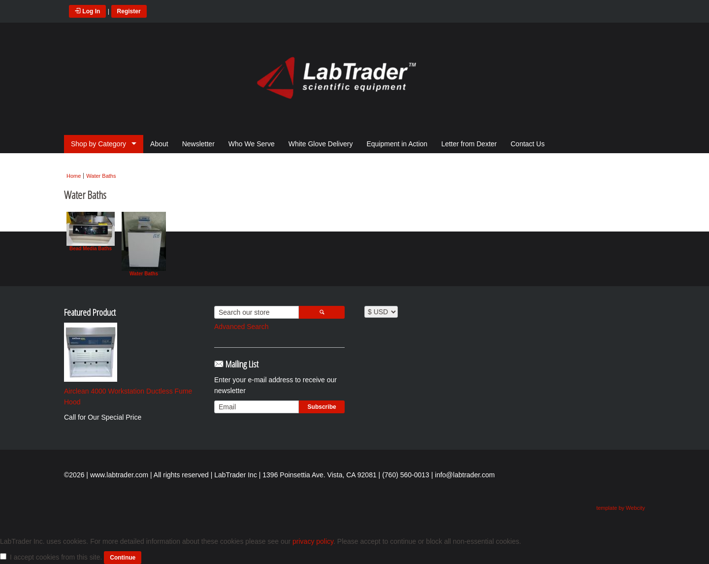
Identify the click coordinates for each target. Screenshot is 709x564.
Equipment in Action (396, 144)
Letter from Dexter (469, 144)
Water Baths (101, 176)
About (159, 144)
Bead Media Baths (90, 231)
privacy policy (312, 541)
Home (73, 176)
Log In (87, 11)
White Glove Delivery (321, 144)
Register (129, 11)
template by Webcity (620, 508)
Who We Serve (251, 144)
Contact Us (528, 144)
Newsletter (198, 144)
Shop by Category (98, 144)
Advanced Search (241, 327)
